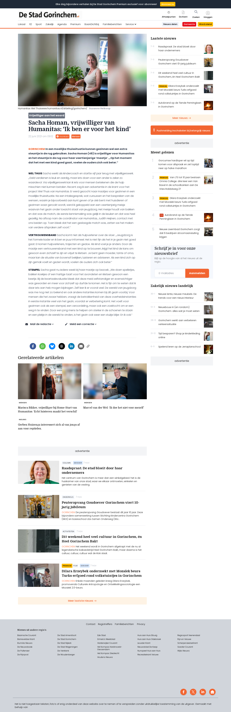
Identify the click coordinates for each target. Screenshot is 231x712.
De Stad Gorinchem (66, 639)
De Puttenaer (23, 650)
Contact (90, 624)
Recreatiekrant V (145, 654)
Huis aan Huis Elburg (147, 635)
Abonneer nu (167, 4)
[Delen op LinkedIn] (71, 346)
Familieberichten (124, 624)
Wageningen (71, 646)
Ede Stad (101, 635)
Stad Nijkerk (65, 643)
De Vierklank (63, 650)
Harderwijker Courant (107, 643)
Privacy (141, 624)
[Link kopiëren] (88, 346)
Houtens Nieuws (105, 657)
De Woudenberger (66, 654)
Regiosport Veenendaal (188, 635)
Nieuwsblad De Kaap (147, 646)
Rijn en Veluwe (184, 639)
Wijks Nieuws (183, 650)
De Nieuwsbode (24, 646)
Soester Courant (185, 646)
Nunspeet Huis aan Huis (148, 650)
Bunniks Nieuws (24, 643)
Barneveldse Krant (26, 639)
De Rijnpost (22, 654)
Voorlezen (62, 136)
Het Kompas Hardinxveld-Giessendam (109, 648)
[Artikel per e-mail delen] (81, 346)
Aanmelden (197, 273)
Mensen (76, 136)
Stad (62, 646)
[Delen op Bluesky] (52, 346)
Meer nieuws (181, 118)
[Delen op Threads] (62, 346)
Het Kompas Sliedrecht (108, 653)
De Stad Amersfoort (66, 635)
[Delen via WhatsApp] (42, 346)
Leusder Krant (143, 643)
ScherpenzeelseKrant (187, 643)
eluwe (155, 654)
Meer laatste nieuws (82, 600)
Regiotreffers (105, 624)
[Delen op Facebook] (33, 346)
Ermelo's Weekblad (106, 639)
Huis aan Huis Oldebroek (149, 639)
